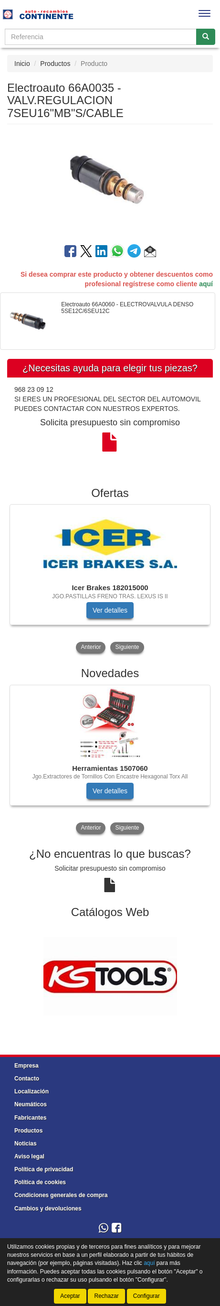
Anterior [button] (91, 647)
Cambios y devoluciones (48, 1208)
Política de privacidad (43, 1169)
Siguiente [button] (127, 647)
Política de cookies (40, 1182)
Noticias (25, 1143)
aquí (206, 284)
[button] (150, 252)
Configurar (146, 1296)
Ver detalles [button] (110, 610)
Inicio (22, 63)
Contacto (26, 1078)
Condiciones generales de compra (60, 1195)
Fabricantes (30, 1117)
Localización (31, 1091)
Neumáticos (30, 1104)
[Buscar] (205, 37)
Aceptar (70, 1296)
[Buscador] (101, 37)
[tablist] (110, 579)
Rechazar (106, 1296)
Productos (55, 63)
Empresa (26, 1065)
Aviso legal (29, 1156)
